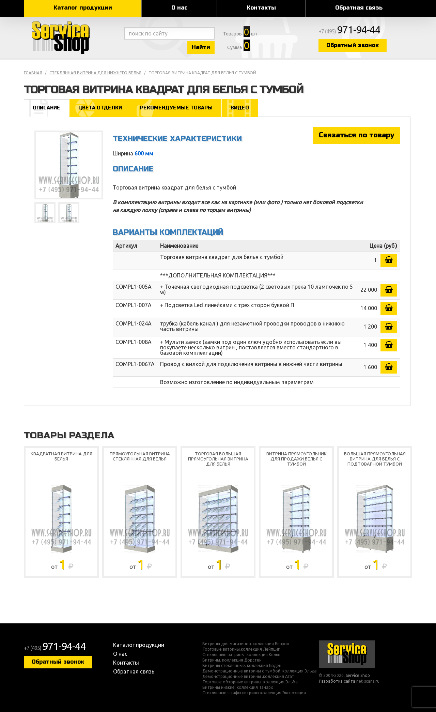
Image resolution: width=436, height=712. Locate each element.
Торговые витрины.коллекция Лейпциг (241, 649)
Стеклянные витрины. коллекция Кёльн (241, 655)
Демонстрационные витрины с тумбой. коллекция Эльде (259, 671)
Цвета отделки (100, 108)
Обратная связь (359, 7)
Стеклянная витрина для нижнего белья (95, 73)
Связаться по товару (356, 135)
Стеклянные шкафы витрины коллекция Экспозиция (254, 693)
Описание (46, 108)
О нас (179, 7)
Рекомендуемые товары (176, 108)
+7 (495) (349, 31)
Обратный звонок (352, 45)
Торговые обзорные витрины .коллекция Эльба (250, 682)
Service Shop (72, 37)
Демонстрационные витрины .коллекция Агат (248, 677)
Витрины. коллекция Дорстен (232, 660)
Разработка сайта (337, 681)
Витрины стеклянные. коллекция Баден (241, 666)
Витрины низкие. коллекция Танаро (238, 687)
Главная (33, 73)
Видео (240, 108)
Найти (201, 47)
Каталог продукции (82, 7)
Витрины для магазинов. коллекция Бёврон (245, 644)
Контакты (261, 7)
